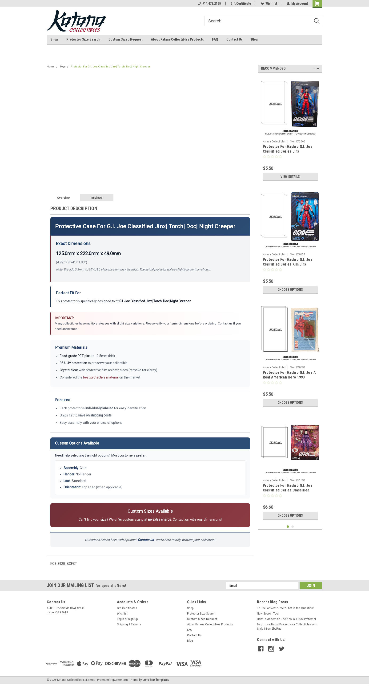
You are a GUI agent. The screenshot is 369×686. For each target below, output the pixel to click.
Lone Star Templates (156, 680)
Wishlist (269, 3)
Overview (63, 198)
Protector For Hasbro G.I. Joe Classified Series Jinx (288, 149)
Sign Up (133, 619)
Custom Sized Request (125, 39)
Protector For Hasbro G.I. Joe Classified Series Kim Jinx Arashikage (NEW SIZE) (288, 264)
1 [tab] (288, 526)
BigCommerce (119, 680)
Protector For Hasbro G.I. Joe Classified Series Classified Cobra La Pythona (288, 490)
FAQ (215, 39)
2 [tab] (292, 526)
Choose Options (290, 289)
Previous (314, 69)
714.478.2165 (209, 3)
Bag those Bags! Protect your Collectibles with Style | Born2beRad (287, 626)
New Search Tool (268, 613)
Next (318, 69)
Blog (254, 39)
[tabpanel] (290, 129)
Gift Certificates (127, 608)
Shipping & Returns (129, 624)
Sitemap (89, 680)
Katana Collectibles (274, 141)
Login (120, 619)
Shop (54, 39)
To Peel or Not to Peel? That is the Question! (285, 608)
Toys (62, 66)
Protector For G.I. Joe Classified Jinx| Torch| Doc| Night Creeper (110, 66)
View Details (290, 177)
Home (51, 66)
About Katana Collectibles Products (177, 39)
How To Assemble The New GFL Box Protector (286, 619)
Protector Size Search (83, 39)
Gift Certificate (240, 3)
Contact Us (234, 39)
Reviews (96, 198)
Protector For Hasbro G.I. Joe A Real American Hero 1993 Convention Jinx (289, 377)
